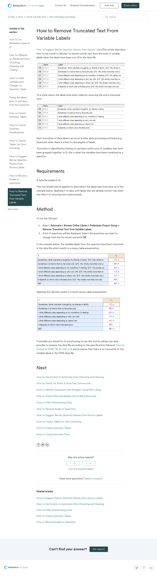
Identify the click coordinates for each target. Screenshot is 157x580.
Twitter (43, 445)
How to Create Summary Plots (53, 434)
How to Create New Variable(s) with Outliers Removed (66, 396)
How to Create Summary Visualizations (17, 129)
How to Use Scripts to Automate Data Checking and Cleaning (70, 377)
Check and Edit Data (36, 17)
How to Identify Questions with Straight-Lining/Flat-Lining (68, 390)
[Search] (126, 17)
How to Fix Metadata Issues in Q (19, 43)
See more (13, 209)
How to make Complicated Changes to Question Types (17, 84)
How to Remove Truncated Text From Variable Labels (18, 197)
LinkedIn (47, 445)
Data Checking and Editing (62, 17)
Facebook (38, 445)
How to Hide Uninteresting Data (54, 402)
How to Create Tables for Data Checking (17, 145)
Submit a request (93, 479)
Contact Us (60, 5)
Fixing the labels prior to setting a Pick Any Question (19, 101)
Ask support (99, 549)
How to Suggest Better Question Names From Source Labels (18, 162)
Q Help (11, 17)
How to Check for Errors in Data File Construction (63, 383)
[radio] (73, 463)
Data (20, 17)
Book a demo (130, 5)
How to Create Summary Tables (18, 115)
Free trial (109, 5)
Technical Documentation (82, 5)
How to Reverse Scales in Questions (18, 179)
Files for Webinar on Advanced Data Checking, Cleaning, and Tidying (19, 62)
